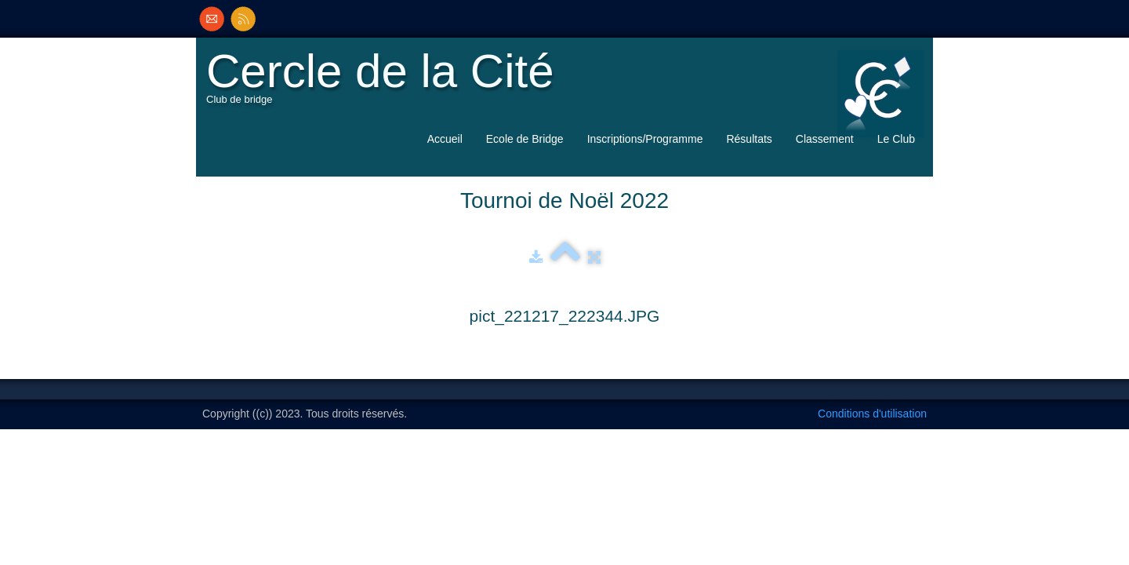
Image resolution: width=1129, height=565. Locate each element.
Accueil (445, 139)
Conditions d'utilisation (872, 413)
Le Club (896, 139)
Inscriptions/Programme (645, 139)
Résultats (748, 139)
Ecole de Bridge (525, 139)
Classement (825, 139)
